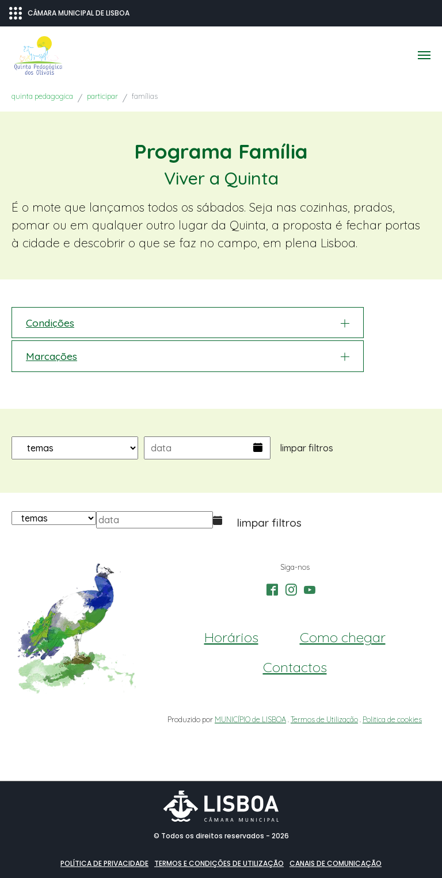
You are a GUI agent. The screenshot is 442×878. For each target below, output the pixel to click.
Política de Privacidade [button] (104, 863)
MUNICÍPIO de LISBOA (250, 719)
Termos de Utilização (324, 719)
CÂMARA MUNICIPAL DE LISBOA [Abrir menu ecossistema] (69, 13)
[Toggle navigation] (424, 55)
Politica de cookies (392, 719)
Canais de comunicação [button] (335, 863)
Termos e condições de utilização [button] (219, 863)
